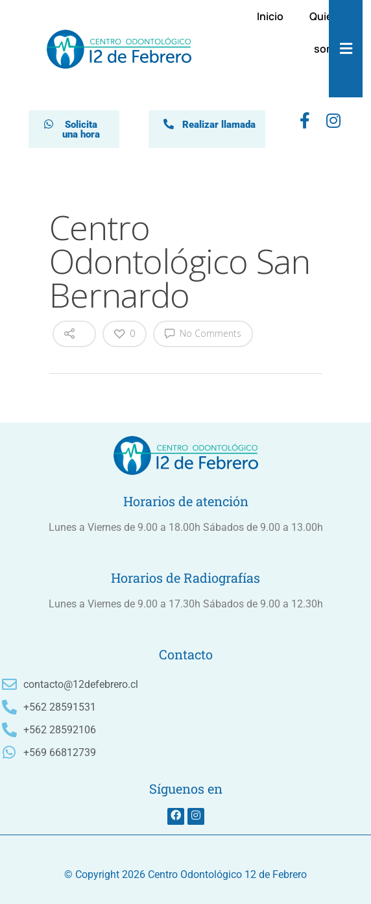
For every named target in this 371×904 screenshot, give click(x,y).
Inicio (270, 16)
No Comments (203, 332)
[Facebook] (305, 123)
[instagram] (333, 123)
